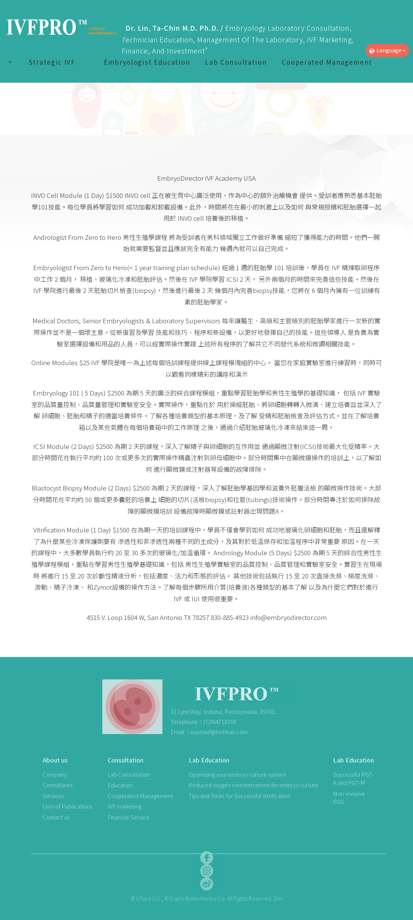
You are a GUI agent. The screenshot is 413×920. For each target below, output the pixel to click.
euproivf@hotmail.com (219, 732)
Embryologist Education (147, 62)
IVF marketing (125, 806)
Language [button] (387, 50)
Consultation (125, 759)
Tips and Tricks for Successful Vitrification (240, 796)
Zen (278, 898)
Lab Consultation (236, 62)
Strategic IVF (52, 62)
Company (54, 774)
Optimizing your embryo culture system (237, 774)
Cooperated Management (327, 62)
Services (53, 796)
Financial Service (128, 817)
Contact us (56, 817)
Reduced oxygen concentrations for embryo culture (253, 785)
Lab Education (209, 759)
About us (55, 759)
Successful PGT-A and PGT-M (353, 778)
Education (120, 785)
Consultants (58, 785)
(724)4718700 (220, 721)
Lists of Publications (68, 806)
